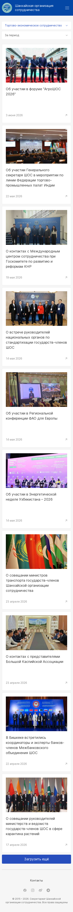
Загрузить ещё (36, 859)
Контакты (36, 880)
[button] (67, 8)
